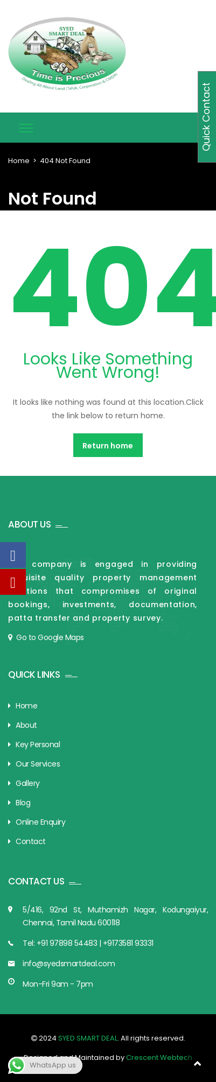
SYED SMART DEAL (87, 1038)
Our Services (38, 763)
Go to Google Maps (50, 637)
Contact (31, 841)
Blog (23, 802)
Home (19, 161)
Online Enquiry (40, 822)
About (26, 725)
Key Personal (38, 744)
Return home (107, 445)
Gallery (28, 783)
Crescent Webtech (159, 1057)
